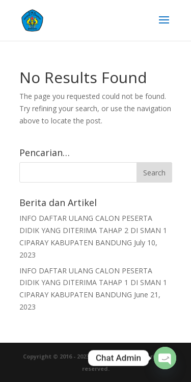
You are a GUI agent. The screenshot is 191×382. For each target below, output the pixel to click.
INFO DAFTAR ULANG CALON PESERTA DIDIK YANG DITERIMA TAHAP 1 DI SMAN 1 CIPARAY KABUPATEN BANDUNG (93, 283)
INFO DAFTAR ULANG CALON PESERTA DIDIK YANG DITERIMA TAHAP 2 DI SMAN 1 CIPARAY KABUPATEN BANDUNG (93, 230)
